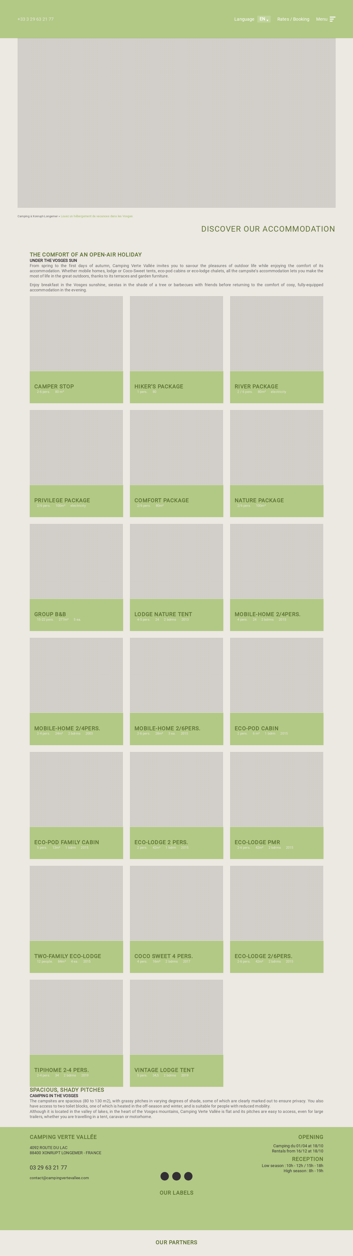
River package (256, 386)
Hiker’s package (158, 386)
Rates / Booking (293, 19)
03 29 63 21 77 (48, 1168)
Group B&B (50, 614)
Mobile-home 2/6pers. (167, 728)
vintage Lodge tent (164, 1070)
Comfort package (161, 500)
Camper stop (54, 386)
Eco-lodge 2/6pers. (263, 956)
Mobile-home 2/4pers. (268, 614)
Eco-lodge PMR (257, 842)
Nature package (259, 500)
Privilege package (62, 500)
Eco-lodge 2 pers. (161, 842)
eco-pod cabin (256, 728)
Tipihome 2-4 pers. (61, 1070)
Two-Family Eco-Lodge (67, 956)
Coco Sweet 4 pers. (163, 956)
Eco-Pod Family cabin (66, 842)
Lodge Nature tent (163, 614)
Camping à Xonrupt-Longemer (38, 216)
